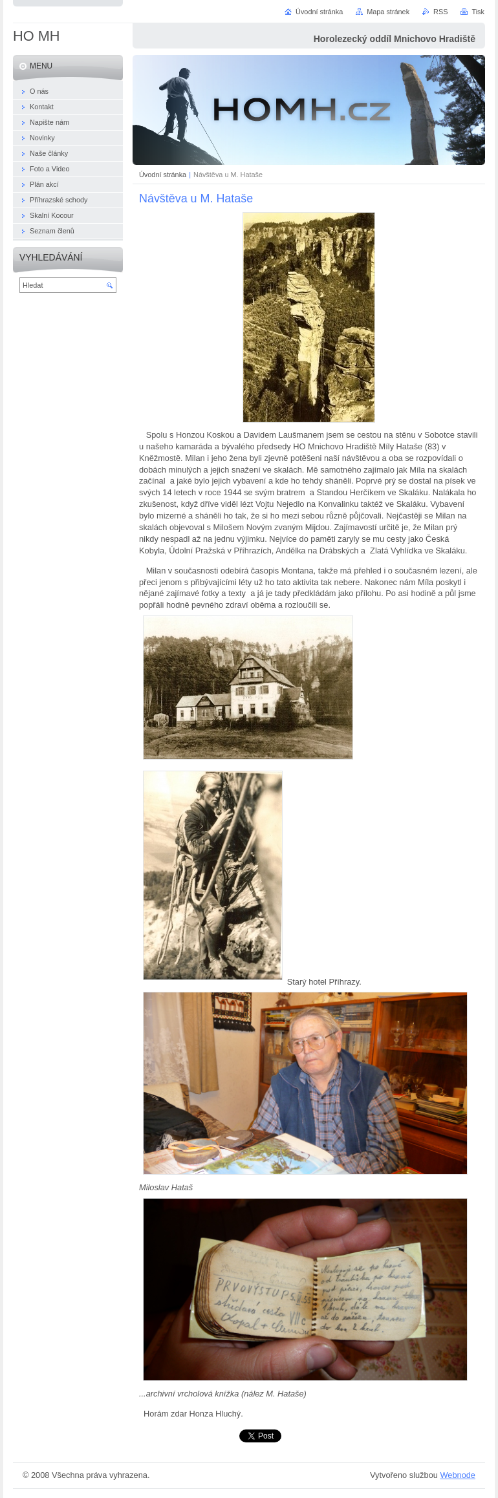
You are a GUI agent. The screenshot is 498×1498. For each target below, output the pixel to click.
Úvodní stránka (162, 174)
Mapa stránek (388, 12)
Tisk (477, 12)
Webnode (457, 1475)
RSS (440, 12)
